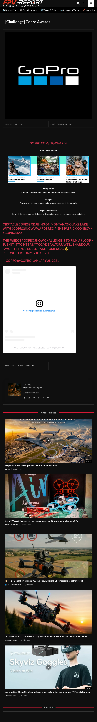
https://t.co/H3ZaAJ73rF (42, 244)
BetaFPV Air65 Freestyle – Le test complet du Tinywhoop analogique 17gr (42, 521)
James (27, 384)
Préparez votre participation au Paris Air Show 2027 (31, 465)
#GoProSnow (23, 228)
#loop (86, 240)
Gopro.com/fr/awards (48, 143)
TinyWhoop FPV (11, 525)
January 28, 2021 (46, 260)
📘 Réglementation (13, 584)
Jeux (33, 365)
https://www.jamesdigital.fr (32, 388)
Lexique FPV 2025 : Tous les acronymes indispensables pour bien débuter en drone (46, 636)
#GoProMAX (12, 233)
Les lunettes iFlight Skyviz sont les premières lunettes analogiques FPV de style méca (47, 692)
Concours (15, 365)
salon (7, 469)
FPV (21, 365)
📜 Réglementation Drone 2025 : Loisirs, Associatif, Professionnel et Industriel (44, 580)
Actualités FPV (11, 640)
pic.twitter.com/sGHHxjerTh (27, 253)
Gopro (27, 365)
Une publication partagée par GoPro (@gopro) (39, 348)
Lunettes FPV (10, 696)
